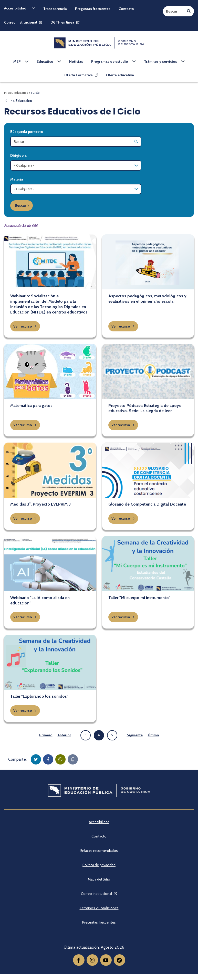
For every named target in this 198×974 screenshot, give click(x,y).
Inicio (8, 93)
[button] (36, 759)
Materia (16, 179)
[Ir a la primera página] (46, 735)
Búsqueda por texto (26, 131)
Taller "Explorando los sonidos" (39, 696)
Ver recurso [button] (25, 326)
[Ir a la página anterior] (64, 735)
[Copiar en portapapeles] (73, 759)
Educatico (21, 93)
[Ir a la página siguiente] (135, 735)
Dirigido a (18, 155)
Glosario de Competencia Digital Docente (147, 504)
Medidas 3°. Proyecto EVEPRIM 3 (40, 504)
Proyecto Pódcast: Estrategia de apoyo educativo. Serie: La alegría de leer (145, 408)
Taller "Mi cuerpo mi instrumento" (139, 597)
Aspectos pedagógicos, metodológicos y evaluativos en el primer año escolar (147, 299)
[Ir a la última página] (153, 735)
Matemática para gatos (31, 405)
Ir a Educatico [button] (18, 100)
